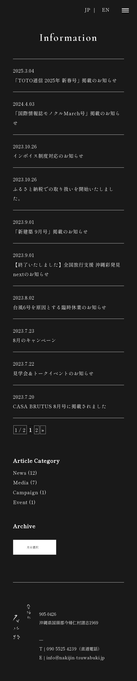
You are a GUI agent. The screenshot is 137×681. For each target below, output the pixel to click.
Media (21, 482)
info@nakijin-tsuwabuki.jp (75, 657)
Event (20, 502)
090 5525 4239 (62, 648)
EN (106, 9)
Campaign (25, 492)
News (19, 472)
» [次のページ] (43, 429)
